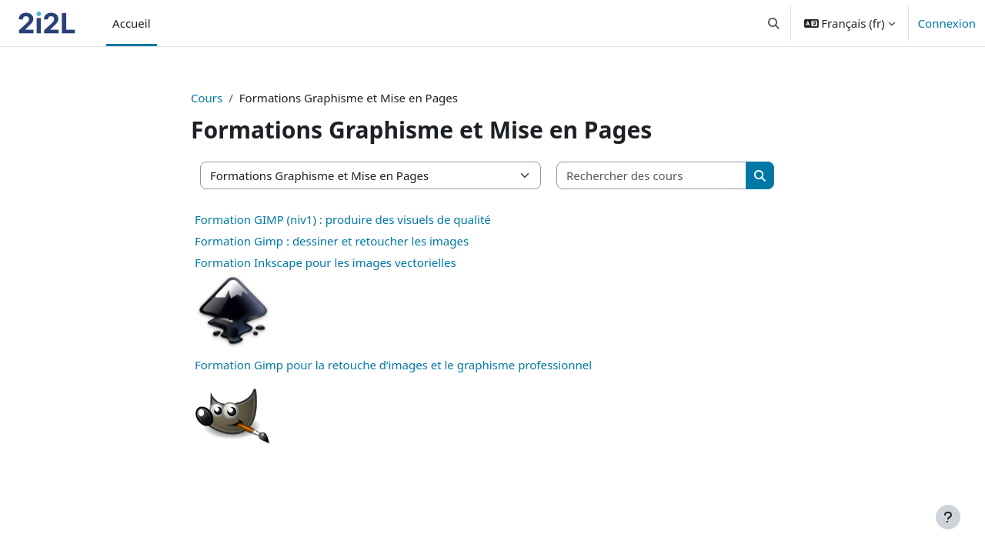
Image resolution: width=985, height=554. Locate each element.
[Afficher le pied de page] (948, 517)
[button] (773, 23)
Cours (206, 97)
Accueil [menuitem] (131, 23)
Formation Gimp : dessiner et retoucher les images (332, 241)
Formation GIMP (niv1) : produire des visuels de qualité (343, 219)
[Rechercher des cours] (651, 176)
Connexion (947, 23)
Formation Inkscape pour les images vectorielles (325, 262)
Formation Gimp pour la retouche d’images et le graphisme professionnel (393, 364)
